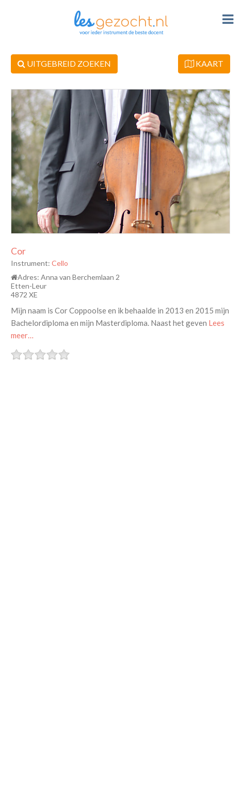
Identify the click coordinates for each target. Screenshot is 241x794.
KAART (204, 63)
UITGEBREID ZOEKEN (64, 63)
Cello (60, 263)
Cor (18, 251)
